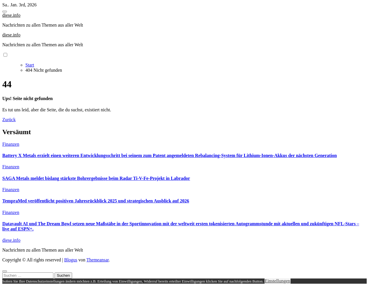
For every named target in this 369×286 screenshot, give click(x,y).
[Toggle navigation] (4, 11)
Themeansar (98, 259)
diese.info (11, 15)
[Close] (4, 271)
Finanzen (10, 144)
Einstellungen (277, 280)
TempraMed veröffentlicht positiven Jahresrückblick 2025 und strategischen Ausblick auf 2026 (95, 200)
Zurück (9, 119)
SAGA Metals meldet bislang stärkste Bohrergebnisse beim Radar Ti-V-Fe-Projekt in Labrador (96, 178)
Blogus (70, 259)
